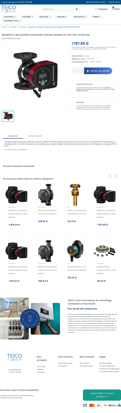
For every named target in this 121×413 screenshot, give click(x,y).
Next (116, 176)
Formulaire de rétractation (109, 374)
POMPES (96, 17)
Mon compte (84, 366)
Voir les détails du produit (11, 38)
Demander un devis (65, 366)
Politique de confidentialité (109, 372)
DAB (66, 212)
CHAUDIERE (27, 17)
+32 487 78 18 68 (25, 2)
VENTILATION (79, 17)
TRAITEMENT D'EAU (11, 21)
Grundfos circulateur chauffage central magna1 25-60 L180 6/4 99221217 (19, 276)
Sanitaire (40, 372)
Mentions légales (105, 366)
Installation (62, 369)
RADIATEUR (44, 17)
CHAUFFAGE (9, 17)
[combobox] (56, 9)
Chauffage (41, 369)
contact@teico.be (14, 373)
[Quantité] (78, 70)
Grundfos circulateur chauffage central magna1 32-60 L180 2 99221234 (107, 219)
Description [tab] (13, 136)
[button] (30, 321)
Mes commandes (86, 369)
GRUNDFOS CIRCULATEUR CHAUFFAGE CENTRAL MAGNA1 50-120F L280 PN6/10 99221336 (19, 219)
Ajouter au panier (98, 71)
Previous (110, 176)
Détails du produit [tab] (35, 136)
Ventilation (41, 375)
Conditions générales (107, 369)
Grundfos (9, 212)
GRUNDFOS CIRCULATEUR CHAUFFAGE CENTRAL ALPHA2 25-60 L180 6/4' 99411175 (48, 276)
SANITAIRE (61, 17)
